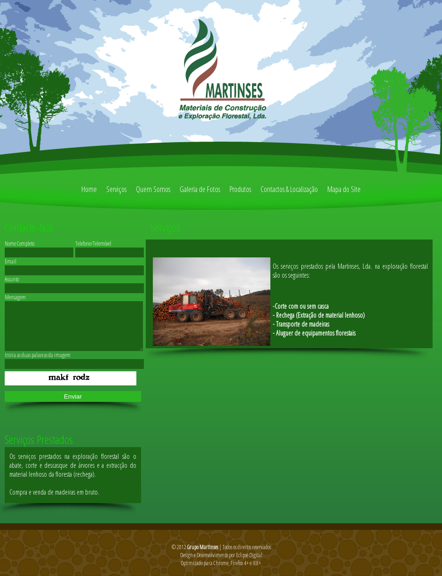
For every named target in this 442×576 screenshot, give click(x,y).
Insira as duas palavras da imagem (38, 355)
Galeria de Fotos (200, 189)
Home (89, 189)
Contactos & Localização (289, 189)
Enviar (73, 396)
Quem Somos (153, 189)
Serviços (116, 189)
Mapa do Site (344, 189)
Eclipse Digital (249, 555)
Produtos (240, 189)
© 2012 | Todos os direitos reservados (221, 547)
